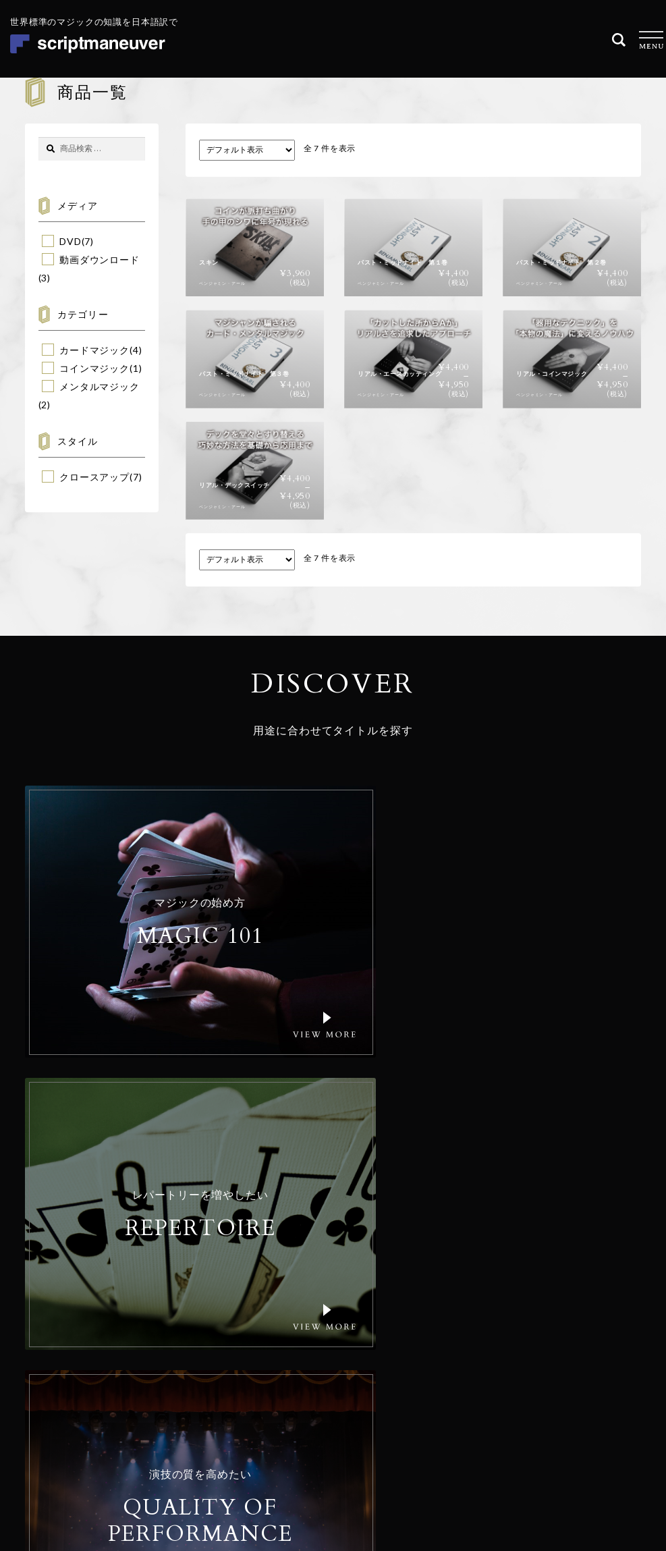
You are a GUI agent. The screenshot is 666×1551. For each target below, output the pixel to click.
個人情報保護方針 (501, 1459)
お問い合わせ (298, 1406)
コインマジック (94, 368)
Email (386, 1314)
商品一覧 (288, 1297)
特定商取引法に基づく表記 (589, 1459)
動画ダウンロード (99, 259)
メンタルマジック (99, 386)
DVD (70, 241)
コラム (283, 1384)
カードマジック (94, 350)
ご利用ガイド (298, 1362)
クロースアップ (94, 477)
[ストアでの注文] (247, 150)
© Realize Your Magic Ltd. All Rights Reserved (554, 1417)
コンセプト (293, 1319)
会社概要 (288, 1340)
